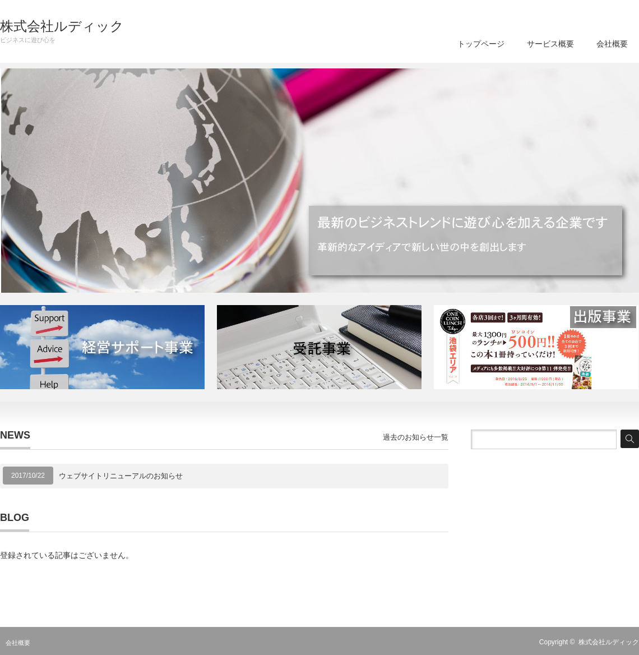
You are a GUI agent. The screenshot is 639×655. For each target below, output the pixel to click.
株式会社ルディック (62, 26)
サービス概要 (550, 43)
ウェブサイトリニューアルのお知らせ (121, 476)
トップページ (480, 43)
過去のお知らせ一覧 (415, 437)
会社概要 (612, 43)
